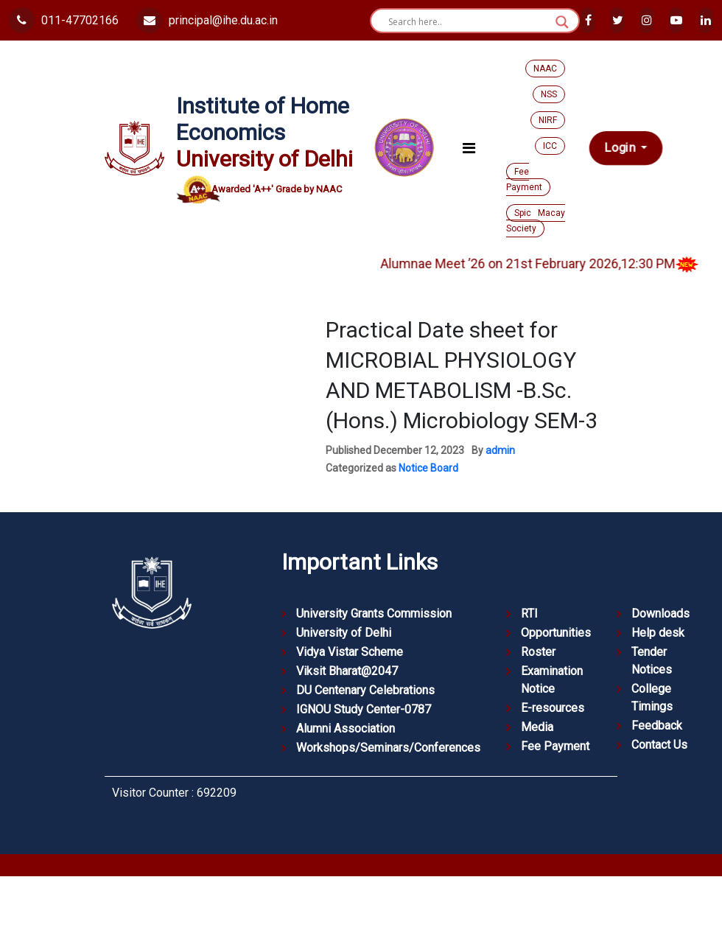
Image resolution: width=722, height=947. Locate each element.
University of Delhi (343, 633)
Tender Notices (651, 661)
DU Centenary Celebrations (365, 690)
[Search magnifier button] (562, 22)
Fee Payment (524, 179)
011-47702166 (64, 20)
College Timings (652, 697)
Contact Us (659, 745)
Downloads (660, 614)
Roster (538, 652)
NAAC (545, 68)
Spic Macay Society (535, 221)
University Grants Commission (374, 614)
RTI (529, 614)
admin (500, 450)
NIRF (548, 120)
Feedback (656, 726)
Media (537, 727)
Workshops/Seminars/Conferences (388, 748)
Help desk (657, 633)
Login (621, 148)
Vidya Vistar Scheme (349, 652)
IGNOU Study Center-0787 (363, 709)
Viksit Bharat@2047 (347, 671)
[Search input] (468, 22)
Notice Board (428, 468)
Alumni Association (345, 728)
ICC (550, 146)
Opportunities (556, 633)
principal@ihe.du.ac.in (207, 20)
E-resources (552, 708)
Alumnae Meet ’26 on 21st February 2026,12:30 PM (552, 263)
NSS (549, 94)
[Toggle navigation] (469, 148)
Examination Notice (552, 680)
